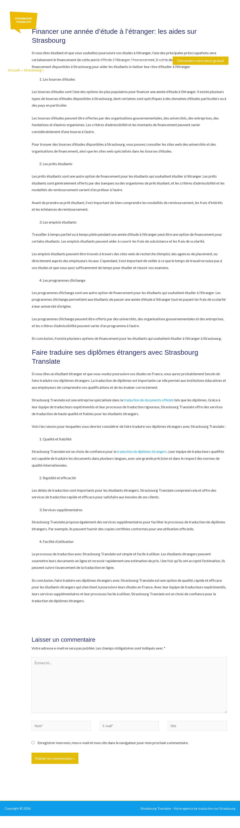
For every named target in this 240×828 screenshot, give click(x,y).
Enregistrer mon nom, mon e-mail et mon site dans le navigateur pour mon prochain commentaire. (113, 748)
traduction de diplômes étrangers (143, 451)
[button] (201, 61)
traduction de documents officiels (150, 400)
